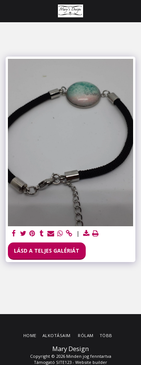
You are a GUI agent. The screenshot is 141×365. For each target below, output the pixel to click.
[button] (8, 10)
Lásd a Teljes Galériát (46, 250)
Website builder (91, 362)
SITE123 (63, 362)
